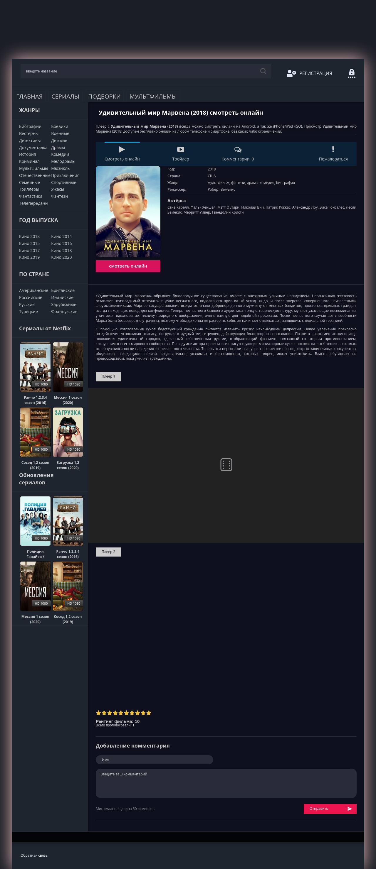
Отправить (331, 808)
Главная (29, 96)
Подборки (104, 96)
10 (149, 713)
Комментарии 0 (237, 154)
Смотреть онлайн (122, 154)
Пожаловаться (333, 154)
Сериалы (65, 96)
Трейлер (180, 154)
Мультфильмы (153, 96)
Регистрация (309, 73)
